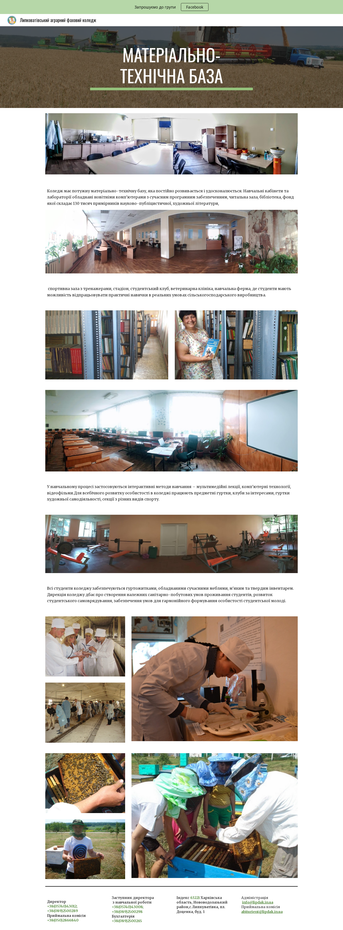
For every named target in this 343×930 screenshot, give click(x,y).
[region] (171, 7)
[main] (171, 67)
